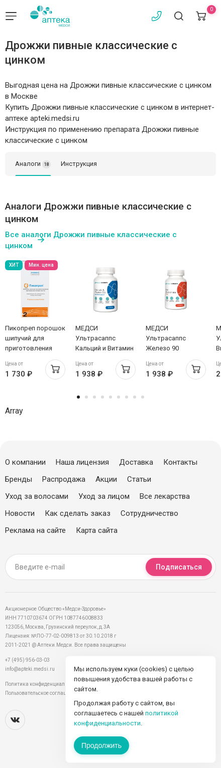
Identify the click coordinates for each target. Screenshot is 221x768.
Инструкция (79, 163)
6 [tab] (118, 397)
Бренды (18, 479)
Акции (106, 479)
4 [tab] (102, 397)
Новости (20, 513)
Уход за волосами (36, 496)
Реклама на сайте (35, 530)
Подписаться (179, 567)
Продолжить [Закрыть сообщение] (101, 745)
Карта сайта (97, 530)
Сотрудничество (149, 513)
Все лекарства (165, 496)
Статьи (139, 479)
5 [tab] (110, 397)
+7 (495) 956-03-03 (27, 660)
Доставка (136, 462)
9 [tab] (142, 397)
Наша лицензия (82, 462)
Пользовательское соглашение (42, 693)
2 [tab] (86, 397)
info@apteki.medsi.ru (30, 669)
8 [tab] (134, 397)
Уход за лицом (104, 496)
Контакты (180, 462)
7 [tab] (126, 397)
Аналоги (33, 164)
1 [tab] (78, 397)
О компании (25, 462)
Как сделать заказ (78, 513)
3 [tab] (94, 397)
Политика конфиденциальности (43, 684)
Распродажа (63, 479)
